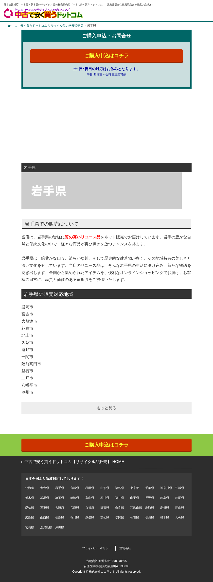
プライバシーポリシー (97, 548)
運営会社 (125, 548)
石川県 (104, 498)
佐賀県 (134, 517)
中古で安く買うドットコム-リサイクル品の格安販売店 (45, 25)
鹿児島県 (46, 527)
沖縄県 (59, 527)
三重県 (44, 507)
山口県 (44, 517)
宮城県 (74, 488)
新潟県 (74, 498)
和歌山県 (136, 507)
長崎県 (149, 517)
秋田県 (89, 488)
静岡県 (179, 498)
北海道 (29, 488)
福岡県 (119, 517)
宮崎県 (29, 527)
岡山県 (179, 507)
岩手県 (59, 488)
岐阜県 (164, 498)
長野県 (149, 498)
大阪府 (59, 507)
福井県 (119, 498)
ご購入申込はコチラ (106, 55)
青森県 (44, 488)
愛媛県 (89, 517)
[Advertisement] (106, 128)
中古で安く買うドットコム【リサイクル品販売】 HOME (74, 462)
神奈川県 (166, 488)
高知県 (104, 517)
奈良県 (119, 507)
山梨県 (134, 498)
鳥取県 (149, 507)
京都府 (89, 507)
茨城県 (179, 488)
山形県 (104, 488)
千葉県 (149, 488)
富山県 (89, 498)
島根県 (164, 507)
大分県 (179, 517)
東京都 (134, 488)
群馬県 (44, 498)
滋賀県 (104, 507)
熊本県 (164, 517)
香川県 (74, 517)
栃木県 (29, 498)
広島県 (29, 517)
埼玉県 (59, 498)
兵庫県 (74, 507)
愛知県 (29, 507)
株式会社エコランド (102, 571)
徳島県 (59, 517)
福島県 (119, 488)
